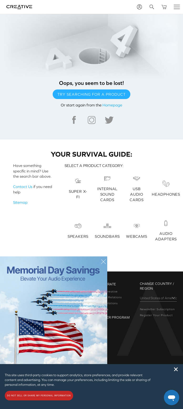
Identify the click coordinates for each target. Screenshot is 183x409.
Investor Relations (108, 297)
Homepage (112, 105)
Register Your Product (156, 315)
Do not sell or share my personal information (39, 395)
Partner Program (112, 317)
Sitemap (20, 202)
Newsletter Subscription (157, 309)
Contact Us (22, 186)
